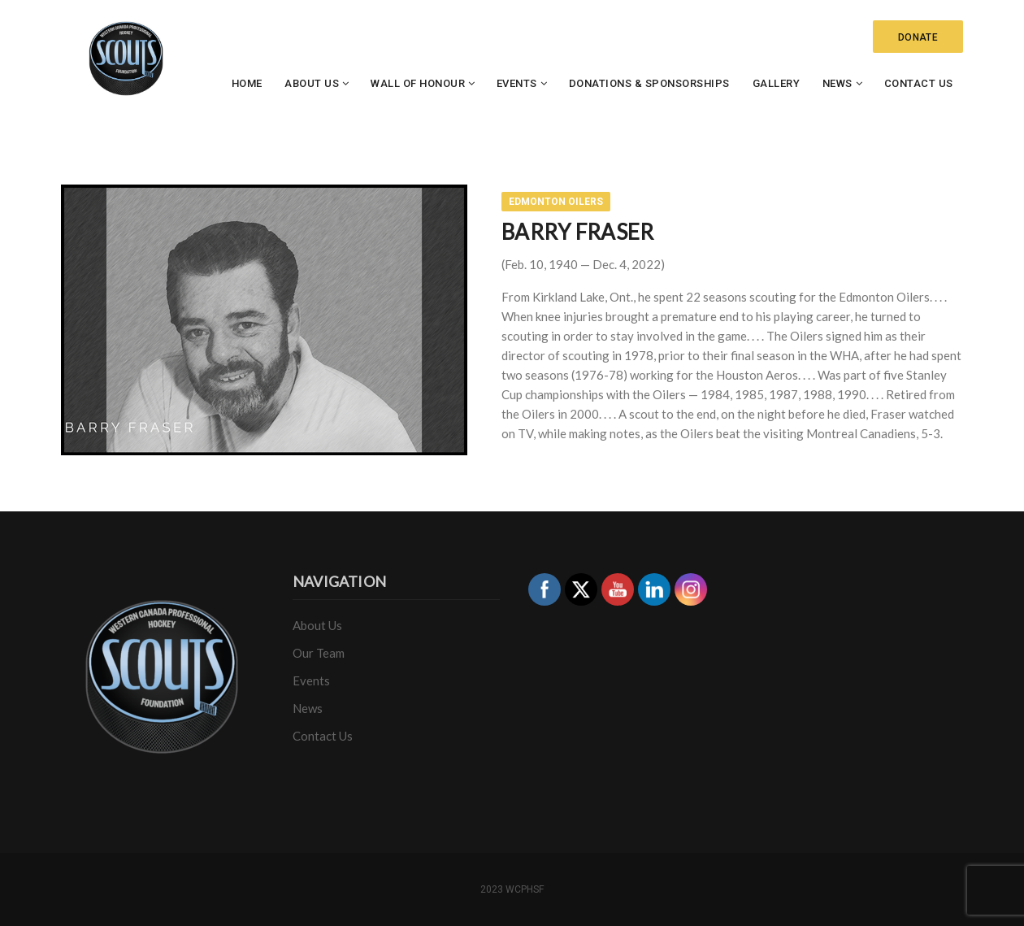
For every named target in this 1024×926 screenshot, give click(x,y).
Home (247, 83)
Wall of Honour (418, 83)
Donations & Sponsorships (649, 83)
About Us (311, 83)
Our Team (319, 653)
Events (517, 83)
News (837, 83)
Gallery (777, 83)
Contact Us (918, 83)
